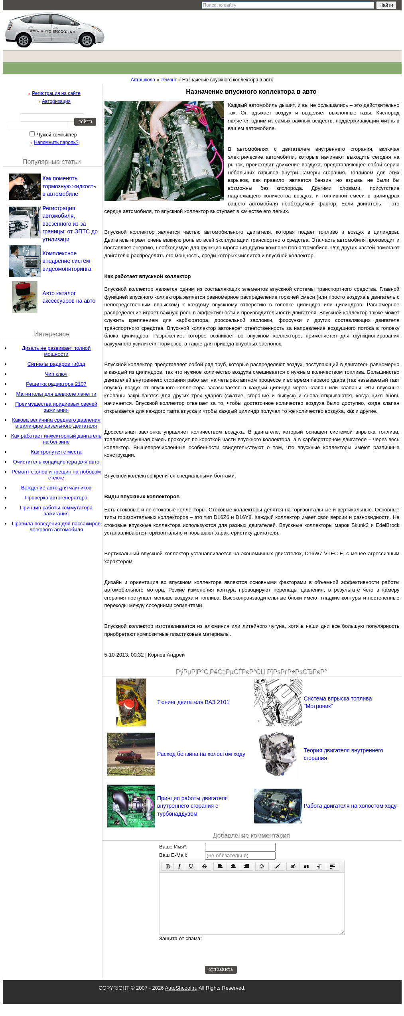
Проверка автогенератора (56, 498)
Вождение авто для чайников (56, 488)
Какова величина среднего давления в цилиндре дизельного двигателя (56, 423)
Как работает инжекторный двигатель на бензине (56, 439)
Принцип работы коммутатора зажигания (56, 511)
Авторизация (56, 101)
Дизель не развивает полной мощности (56, 351)
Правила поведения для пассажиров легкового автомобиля (56, 527)
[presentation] (265, 962)
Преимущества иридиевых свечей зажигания (56, 407)
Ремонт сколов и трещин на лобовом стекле (56, 475)
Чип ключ (56, 374)
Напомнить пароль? (56, 142)
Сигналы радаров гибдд (56, 364)
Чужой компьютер (56, 135)
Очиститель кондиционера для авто (56, 462)
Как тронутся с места (56, 452)
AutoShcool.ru (181, 1000)
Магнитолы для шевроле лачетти (56, 394)
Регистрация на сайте (56, 93)
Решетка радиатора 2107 (56, 384)
